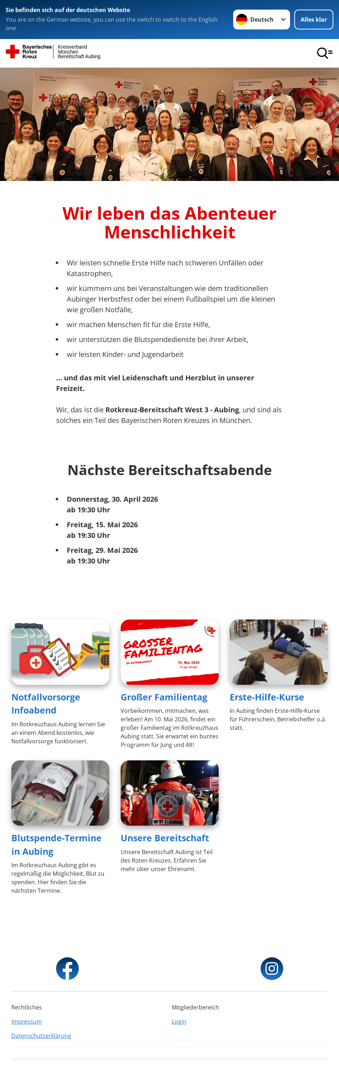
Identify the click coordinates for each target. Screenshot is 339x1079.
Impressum (26, 1021)
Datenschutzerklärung (41, 1036)
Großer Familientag (164, 697)
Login (179, 1021)
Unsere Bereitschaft (165, 838)
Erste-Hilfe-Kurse (267, 697)
